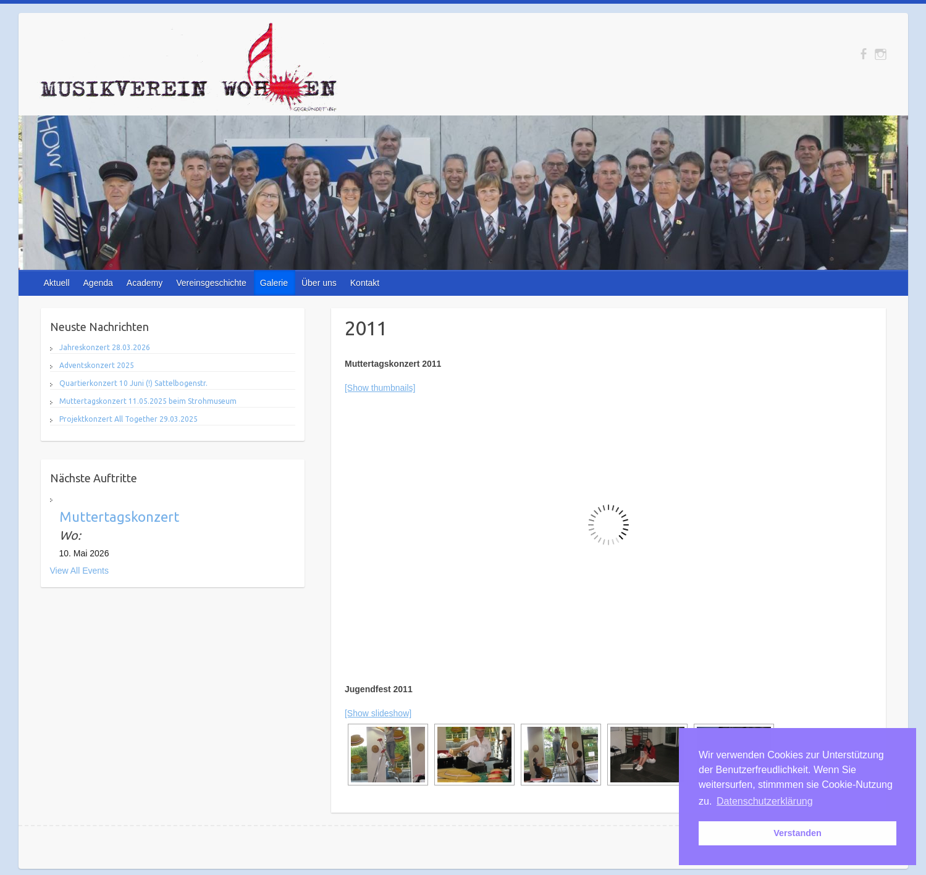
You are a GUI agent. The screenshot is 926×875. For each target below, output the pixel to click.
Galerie (274, 283)
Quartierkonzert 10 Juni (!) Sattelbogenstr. (133, 383)
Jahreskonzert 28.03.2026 (104, 347)
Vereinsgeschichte (211, 283)
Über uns (319, 283)
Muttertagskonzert (119, 516)
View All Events (79, 571)
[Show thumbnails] (380, 388)
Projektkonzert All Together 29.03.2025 (128, 419)
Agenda (98, 283)
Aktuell (57, 283)
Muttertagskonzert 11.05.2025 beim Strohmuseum (148, 401)
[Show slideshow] (378, 713)
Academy (144, 283)
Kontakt (364, 283)
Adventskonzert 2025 (96, 365)
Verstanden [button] (797, 833)
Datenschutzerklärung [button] (765, 801)
